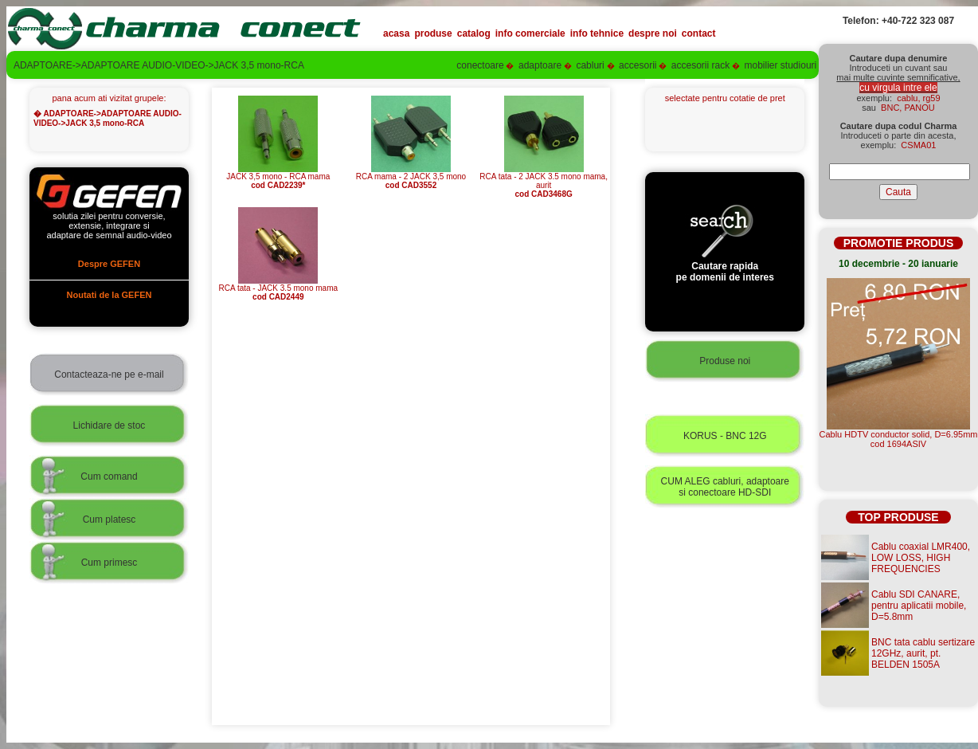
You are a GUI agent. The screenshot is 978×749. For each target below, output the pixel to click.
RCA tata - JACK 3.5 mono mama (278, 288)
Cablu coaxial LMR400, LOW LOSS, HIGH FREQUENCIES (920, 557)
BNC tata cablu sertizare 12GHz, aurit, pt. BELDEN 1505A (923, 653)
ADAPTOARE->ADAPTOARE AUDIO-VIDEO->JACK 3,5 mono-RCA (107, 118)
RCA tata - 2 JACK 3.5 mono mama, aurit (543, 181)
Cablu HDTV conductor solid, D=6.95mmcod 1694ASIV (899, 439)
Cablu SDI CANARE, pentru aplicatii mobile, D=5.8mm (918, 605)
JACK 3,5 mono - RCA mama (278, 177)
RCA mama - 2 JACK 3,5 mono (411, 177)
